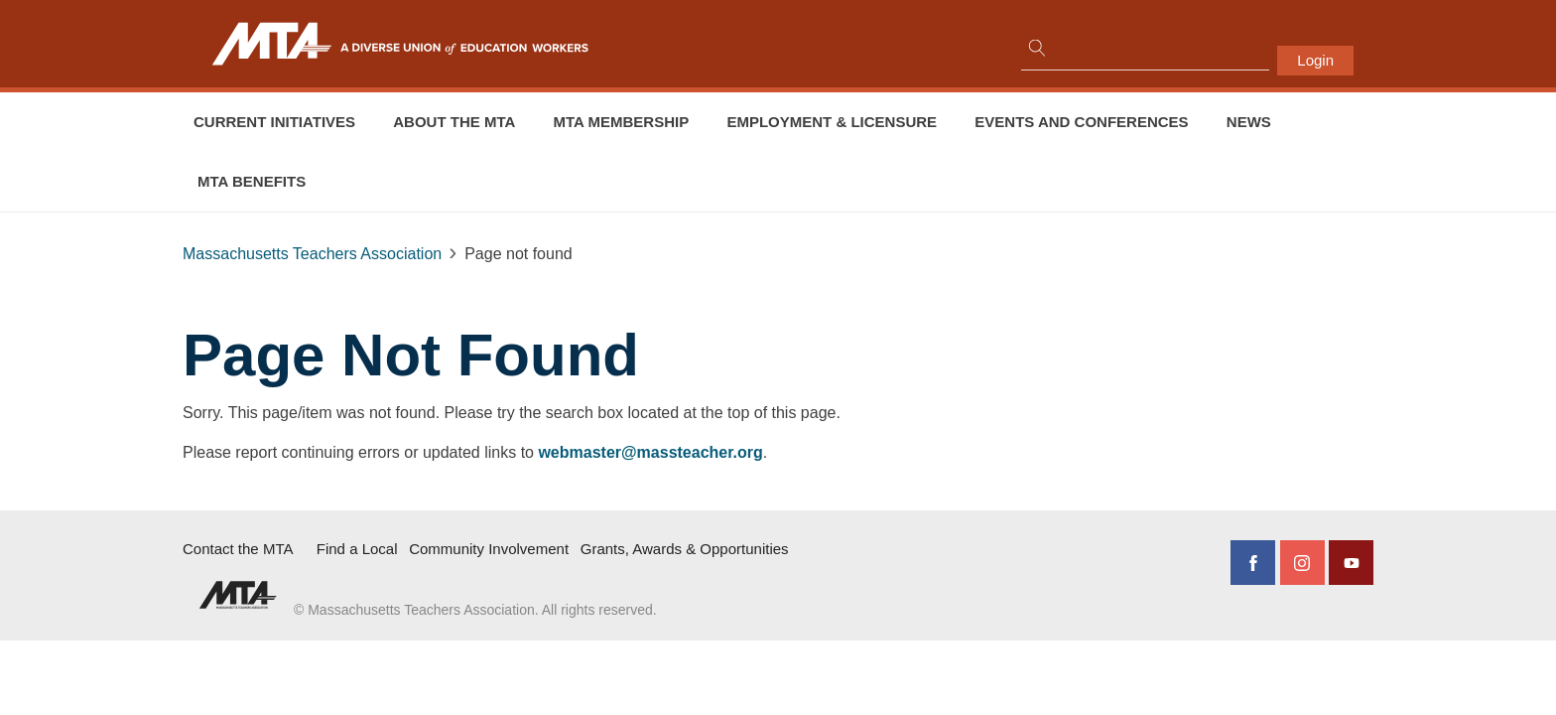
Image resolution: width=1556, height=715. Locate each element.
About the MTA (454, 121)
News (1249, 121)
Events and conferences (1081, 121)
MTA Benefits (251, 181)
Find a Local (357, 548)
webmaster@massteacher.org (650, 452)
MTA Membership (622, 121)
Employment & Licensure (831, 121)
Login (1315, 60)
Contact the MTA (238, 548)
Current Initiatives (274, 121)
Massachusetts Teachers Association (312, 253)
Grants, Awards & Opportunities (685, 548)
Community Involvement (489, 548)
